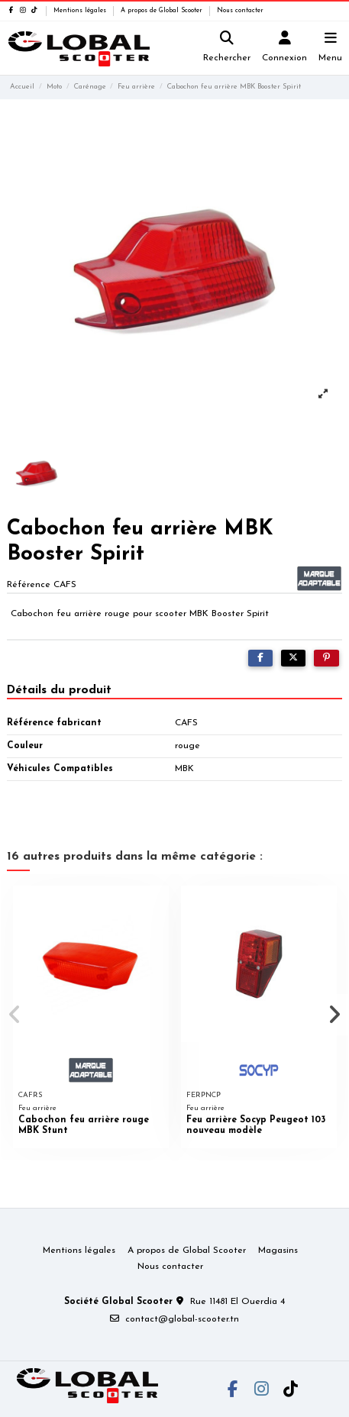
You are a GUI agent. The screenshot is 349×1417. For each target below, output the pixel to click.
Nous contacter (240, 11)
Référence (28, 584)
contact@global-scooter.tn (182, 1319)
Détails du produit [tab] (59, 690)
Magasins (278, 1250)
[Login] (285, 48)
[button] (14, 1014)
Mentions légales (80, 11)
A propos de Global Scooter (163, 11)
